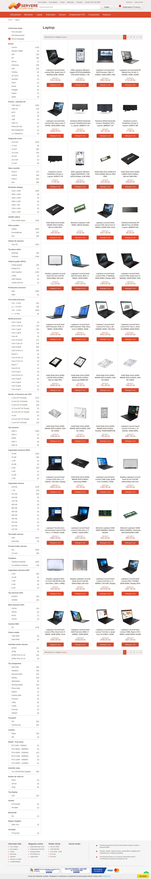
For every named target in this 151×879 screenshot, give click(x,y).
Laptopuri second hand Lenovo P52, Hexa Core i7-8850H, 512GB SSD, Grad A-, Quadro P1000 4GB (105, 226)
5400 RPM (25, 639)
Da (25, 627)
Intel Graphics (25, 272)
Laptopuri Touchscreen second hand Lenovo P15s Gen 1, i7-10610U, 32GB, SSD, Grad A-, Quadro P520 (55, 532)
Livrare (62, 2)
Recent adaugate (18, 39)
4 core (25, 415)
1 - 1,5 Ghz (25, 314)
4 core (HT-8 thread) (25, 398)
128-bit (25, 608)
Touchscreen (25, 725)
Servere (62, 15)
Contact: (88, 2)
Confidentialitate (15, 862)
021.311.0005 (95, 2)
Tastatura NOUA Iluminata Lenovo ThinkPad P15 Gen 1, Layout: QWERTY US (80, 123)
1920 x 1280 (25, 212)
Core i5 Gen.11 (25, 350)
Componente (93, 15)
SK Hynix (25, 75)
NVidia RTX (25, 268)
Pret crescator (17, 32)
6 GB (25, 584)
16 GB (25, 453)
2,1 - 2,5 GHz (25, 306)
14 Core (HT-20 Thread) (25, 419)
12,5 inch (25, 160)
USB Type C (25, 105)
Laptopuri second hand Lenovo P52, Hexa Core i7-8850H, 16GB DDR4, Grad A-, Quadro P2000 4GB (55, 633)
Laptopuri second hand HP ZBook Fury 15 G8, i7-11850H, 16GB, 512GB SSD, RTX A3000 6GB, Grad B (130, 74)
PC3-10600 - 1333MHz (25, 763)
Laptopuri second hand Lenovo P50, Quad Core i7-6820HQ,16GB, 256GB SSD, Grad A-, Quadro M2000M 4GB (55, 74)
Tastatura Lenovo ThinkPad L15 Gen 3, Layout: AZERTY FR (55, 174)
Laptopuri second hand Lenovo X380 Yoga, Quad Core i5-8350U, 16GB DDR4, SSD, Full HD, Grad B (105, 481)
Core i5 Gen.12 (25, 357)
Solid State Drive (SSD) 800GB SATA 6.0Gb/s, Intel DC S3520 (55, 428)
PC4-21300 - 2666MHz (25, 756)
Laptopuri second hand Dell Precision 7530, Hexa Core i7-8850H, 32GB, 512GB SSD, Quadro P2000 (80, 328)
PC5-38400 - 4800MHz (25, 749)
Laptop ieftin (34, 857)
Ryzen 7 (25, 364)
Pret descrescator (18, 35)
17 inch (25, 145)
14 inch (25, 149)
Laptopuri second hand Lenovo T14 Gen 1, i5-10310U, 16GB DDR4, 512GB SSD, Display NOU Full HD (130, 430)
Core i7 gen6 (25, 322)
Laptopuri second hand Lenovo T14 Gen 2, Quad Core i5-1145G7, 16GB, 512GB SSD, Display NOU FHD (105, 634)
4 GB (25, 471)
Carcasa (25, 709)
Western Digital (25, 51)
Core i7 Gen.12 (25, 361)
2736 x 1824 (25, 208)
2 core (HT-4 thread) (25, 422)
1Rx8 (25, 787)
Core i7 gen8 (25, 329)
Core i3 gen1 (25, 389)
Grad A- (25, 172)
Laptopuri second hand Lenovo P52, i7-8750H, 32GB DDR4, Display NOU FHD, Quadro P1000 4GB (130, 582)
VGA (25, 116)
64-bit (25, 615)
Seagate (25, 90)
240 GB (25, 497)
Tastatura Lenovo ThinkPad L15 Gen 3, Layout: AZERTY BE (130, 123)
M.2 (25, 550)
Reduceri (106, 15)
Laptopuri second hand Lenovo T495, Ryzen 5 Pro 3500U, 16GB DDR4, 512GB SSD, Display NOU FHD (130, 633)
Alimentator (25, 681)
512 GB (25, 494)
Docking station (25, 685)
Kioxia (25, 86)
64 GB (25, 464)
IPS (25, 721)
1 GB (25, 461)
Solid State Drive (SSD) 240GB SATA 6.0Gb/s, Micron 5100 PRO (55, 225)
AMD (25, 294)
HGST (25, 82)
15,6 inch (25, 142)
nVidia (25, 275)
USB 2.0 (25, 123)
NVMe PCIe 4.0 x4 (25, 658)
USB (25, 119)
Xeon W (25, 336)
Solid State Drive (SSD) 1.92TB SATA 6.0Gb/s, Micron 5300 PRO (55, 377)
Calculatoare (15, 15)
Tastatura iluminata (25, 562)
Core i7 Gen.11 (25, 326)
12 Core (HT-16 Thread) (25, 408)
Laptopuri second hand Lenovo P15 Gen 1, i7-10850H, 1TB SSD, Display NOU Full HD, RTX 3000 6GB (105, 583)
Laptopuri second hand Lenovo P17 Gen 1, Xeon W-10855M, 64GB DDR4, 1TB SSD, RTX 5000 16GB (130, 328)
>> (141, 37)
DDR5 (25, 438)
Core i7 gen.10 (25, 343)
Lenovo (25, 47)
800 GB (25, 508)
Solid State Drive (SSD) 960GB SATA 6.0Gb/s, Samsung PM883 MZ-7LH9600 (80, 378)
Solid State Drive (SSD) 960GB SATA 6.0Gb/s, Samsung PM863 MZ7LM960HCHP (80, 480)
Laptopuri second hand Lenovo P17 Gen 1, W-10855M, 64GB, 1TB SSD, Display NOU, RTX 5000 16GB (105, 329)
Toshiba (25, 72)
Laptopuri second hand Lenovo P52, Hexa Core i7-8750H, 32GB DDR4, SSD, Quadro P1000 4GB (55, 124)
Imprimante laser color (37, 847)
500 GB (25, 511)
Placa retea (25, 688)
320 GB (25, 526)
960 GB (25, 504)
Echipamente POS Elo (37, 849)
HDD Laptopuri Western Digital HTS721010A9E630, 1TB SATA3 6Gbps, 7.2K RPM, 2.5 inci (80, 73)
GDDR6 (25, 600)
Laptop (39, 15)
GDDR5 (25, 596)
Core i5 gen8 (25, 347)
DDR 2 (25, 434)
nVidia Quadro (25, 265)
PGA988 (25, 807)
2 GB (25, 478)
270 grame (25, 833)
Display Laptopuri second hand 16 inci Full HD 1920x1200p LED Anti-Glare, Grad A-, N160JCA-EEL (80, 583)
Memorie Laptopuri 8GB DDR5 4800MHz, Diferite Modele (105, 530)
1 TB (25, 490)
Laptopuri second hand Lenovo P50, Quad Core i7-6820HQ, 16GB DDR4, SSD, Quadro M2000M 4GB (130, 277)
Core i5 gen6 (25, 379)
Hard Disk (25, 541)
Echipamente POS (77, 15)
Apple (25, 97)
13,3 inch (25, 152)
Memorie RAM (25, 674)
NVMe (25, 651)
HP (25, 58)
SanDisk (25, 79)
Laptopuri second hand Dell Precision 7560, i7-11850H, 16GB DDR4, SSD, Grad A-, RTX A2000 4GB (105, 73)
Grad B (25, 175)
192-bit (25, 619)
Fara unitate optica (25, 220)
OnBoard (25, 256)
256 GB (25, 487)
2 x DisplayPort (25, 133)
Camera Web (25, 695)
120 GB (25, 529)
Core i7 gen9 (25, 333)
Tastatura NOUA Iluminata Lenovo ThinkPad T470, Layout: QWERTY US (105, 123)
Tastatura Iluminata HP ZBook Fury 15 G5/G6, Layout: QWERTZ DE (130, 225)
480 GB (25, 515)
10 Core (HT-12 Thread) (25, 412)
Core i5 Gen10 (25, 340)
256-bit (25, 612)
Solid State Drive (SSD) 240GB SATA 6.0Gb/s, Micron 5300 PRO (130, 174)
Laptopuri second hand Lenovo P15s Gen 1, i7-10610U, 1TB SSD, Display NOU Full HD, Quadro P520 (55, 480)
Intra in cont (139, 2)
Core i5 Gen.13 (25, 375)
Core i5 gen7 (25, 371)
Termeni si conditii (15, 859)
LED (25, 795)
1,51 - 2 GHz (25, 310)
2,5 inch (25, 553)
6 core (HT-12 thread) (25, 405)
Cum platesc (53, 2)
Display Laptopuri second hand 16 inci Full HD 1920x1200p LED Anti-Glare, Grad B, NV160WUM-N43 (130, 481)
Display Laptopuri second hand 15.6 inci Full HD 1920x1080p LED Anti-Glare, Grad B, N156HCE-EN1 (55, 278)
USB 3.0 (25, 109)
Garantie (79, 2)
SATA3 (25, 648)
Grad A (25, 179)
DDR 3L (25, 445)
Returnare (70, 2)
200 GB (25, 518)
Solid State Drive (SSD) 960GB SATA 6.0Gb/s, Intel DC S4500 (130, 377)
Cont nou (129, 2)
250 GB (25, 522)
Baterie (25, 692)
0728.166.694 (54, 849)
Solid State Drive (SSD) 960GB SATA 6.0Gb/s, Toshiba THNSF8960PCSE (105, 428)
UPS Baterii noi (35, 854)
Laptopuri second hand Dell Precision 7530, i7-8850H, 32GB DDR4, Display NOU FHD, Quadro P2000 (55, 329)
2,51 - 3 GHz (25, 303)
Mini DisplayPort (25, 130)
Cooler (25, 706)
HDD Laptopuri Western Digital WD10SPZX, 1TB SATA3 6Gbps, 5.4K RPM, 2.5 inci (80, 175)
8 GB (25, 468)
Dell (25, 54)
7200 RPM (25, 636)
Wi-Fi (25, 112)
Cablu (25, 702)
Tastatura (25, 670)
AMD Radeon (25, 279)
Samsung (25, 65)
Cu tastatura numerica (25, 565)
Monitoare (28, 15)
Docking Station (35, 852)
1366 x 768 (25, 205)
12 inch (25, 163)
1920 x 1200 (25, 198)
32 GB (25, 457)
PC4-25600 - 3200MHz (25, 752)
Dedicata (25, 253)
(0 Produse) (131, 7)
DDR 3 (25, 441)
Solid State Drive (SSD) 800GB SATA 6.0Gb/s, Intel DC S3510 (80, 428)
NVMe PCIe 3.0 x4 (25, 655)
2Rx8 (25, 780)
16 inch (25, 156)
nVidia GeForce (25, 282)
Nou (25, 182)
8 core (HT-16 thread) (25, 401)
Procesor (25, 699)
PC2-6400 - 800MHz (25, 745)
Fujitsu (25, 93)
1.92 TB (25, 501)
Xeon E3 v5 (25, 368)
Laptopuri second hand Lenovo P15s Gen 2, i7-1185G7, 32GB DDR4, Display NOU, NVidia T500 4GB (80, 532)
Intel (25, 68)
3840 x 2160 (25, 201)
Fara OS (25, 244)
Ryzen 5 (25, 354)
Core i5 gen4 (25, 382)
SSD (25, 538)
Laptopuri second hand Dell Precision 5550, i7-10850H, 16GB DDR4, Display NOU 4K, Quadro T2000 (80, 634)
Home (10, 20)
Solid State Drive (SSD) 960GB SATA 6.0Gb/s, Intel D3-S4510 (105, 377)
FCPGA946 (25, 804)
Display (25, 677)
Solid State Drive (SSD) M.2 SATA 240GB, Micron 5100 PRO (105, 174)
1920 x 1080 (25, 191)
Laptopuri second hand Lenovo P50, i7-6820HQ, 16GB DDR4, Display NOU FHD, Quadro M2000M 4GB (105, 277)
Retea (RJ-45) (25, 126)
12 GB (25, 475)
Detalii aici (106, 876)
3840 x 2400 (25, 194)
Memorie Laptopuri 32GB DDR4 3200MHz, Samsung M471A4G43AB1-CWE (130, 530)
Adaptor (25, 713)
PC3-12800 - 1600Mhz (25, 759)
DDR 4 (25, 431)
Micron (25, 61)
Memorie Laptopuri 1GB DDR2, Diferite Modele (80, 224)
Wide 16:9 (25, 824)
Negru (25, 733)
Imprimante (50, 15)
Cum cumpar (42, 2)
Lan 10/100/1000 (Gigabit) (25, 771)
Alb (25, 737)
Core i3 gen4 (25, 386)
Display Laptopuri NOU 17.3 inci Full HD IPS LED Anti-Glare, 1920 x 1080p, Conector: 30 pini (55, 582)
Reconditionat (25, 232)
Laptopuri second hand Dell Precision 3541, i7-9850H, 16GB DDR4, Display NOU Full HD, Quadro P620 (80, 278)
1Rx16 (25, 783)
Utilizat (25, 229)
